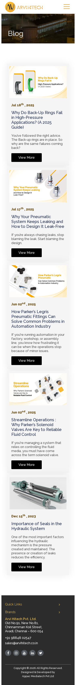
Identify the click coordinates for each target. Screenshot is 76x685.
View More (26, 157)
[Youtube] (24, 653)
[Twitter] (40, 653)
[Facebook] (8, 653)
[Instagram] (16, 653)
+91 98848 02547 (18, 638)
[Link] (38, 82)
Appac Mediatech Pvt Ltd (38, 676)
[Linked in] (32, 653)
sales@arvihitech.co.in (21, 643)
